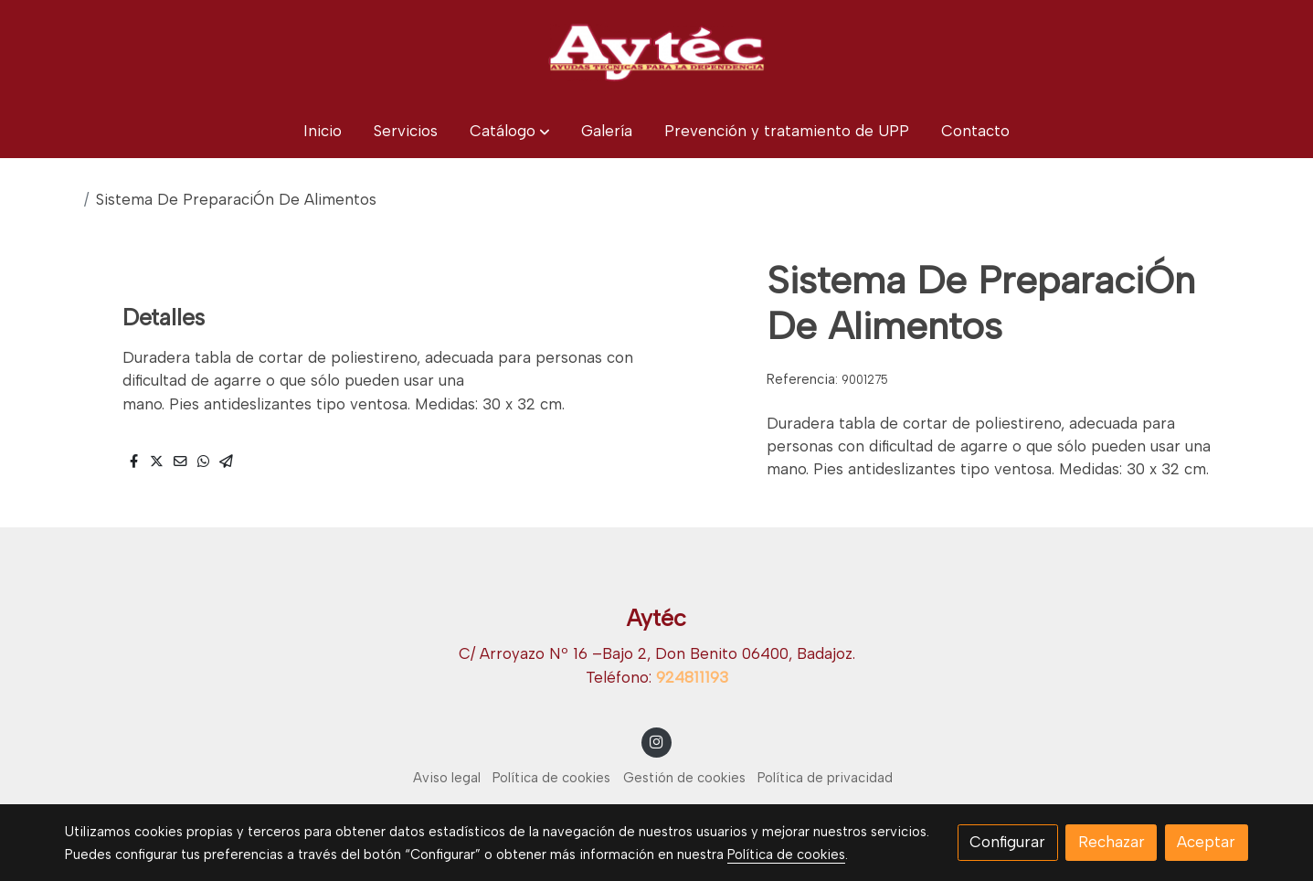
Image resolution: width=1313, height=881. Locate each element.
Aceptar (1206, 842)
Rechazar (1111, 842)
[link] (656, 52)
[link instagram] (657, 740)
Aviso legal (447, 778)
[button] (510, 131)
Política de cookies (551, 778)
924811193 (692, 677)
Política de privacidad (825, 778)
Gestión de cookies (684, 778)
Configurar (1007, 842)
